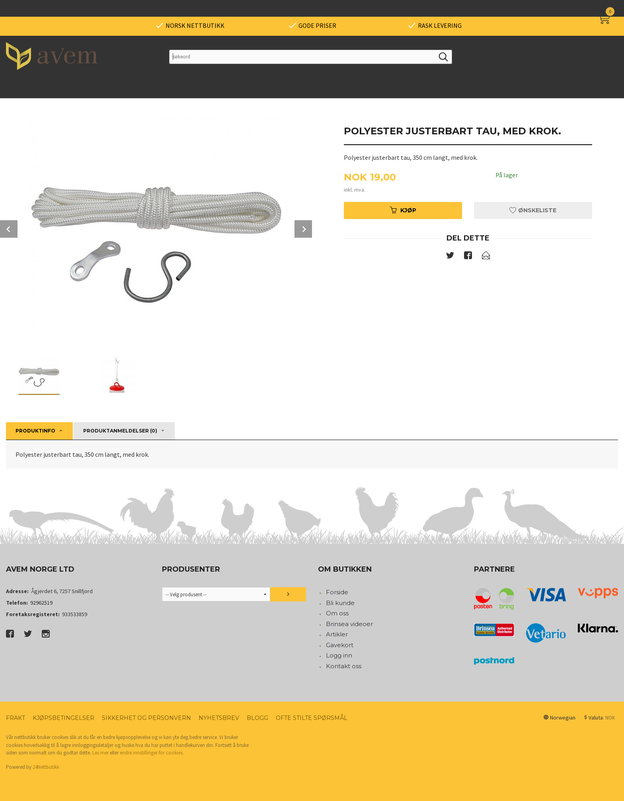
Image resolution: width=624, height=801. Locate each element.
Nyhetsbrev (219, 717)
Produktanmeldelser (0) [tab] (120, 431)
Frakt (15, 717)
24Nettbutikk (46, 767)
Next (303, 229)
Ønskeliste (532, 210)
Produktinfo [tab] (35, 431)
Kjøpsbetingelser (63, 717)
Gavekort (339, 645)
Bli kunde (340, 603)
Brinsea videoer (349, 624)
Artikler (337, 634)
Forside (337, 592)
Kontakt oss (343, 666)
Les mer (100, 752)
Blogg (257, 717)
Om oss (337, 613)
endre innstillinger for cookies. (152, 752)
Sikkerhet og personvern (146, 717)
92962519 (41, 602)
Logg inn (339, 655)
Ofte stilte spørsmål (311, 717)
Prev (9, 229)
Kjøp (403, 210)
